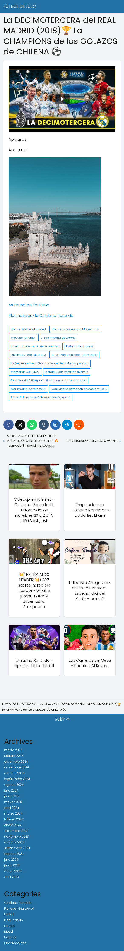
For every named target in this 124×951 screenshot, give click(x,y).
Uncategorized (15, 943)
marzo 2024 (13, 813)
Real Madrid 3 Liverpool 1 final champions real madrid (48, 380)
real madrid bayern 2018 (28, 389)
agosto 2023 (13, 854)
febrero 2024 (13, 819)
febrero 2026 (13, 756)
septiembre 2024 (17, 779)
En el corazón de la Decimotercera (35, 346)
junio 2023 (11, 865)
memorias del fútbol (25, 372)
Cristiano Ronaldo (18, 903)
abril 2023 (11, 877)
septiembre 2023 (17, 848)
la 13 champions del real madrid (74, 355)
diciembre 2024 (16, 761)
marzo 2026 (13, 750)
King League (13, 920)
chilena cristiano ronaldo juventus (75, 329)
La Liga (9, 926)
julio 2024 (11, 790)
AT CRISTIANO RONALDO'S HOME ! (92, 440)
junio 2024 (12, 796)
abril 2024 (11, 808)
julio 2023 (11, 859)
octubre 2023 (14, 842)
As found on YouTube (29, 305)
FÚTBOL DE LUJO (19, 6)
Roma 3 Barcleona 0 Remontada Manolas (40, 397)
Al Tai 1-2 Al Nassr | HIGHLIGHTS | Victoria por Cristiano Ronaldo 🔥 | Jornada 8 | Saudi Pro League (33, 440)
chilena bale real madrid (28, 329)
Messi (8, 931)
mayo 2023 (12, 871)
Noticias (10, 937)
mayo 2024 (13, 802)
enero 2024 (12, 825)
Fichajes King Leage (19, 908)
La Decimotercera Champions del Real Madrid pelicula (49, 363)
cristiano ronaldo (23, 338)
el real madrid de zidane (58, 338)
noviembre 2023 (16, 836)
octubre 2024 (14, 773)
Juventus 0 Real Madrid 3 (28, 355)
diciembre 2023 (16, 831)
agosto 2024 (14, 785)
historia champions (79, 346)
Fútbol (9, 914)
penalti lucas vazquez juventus (66, 372)
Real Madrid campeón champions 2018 (79, 389)
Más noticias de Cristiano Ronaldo (41, 315)
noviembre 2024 (16, 767)
